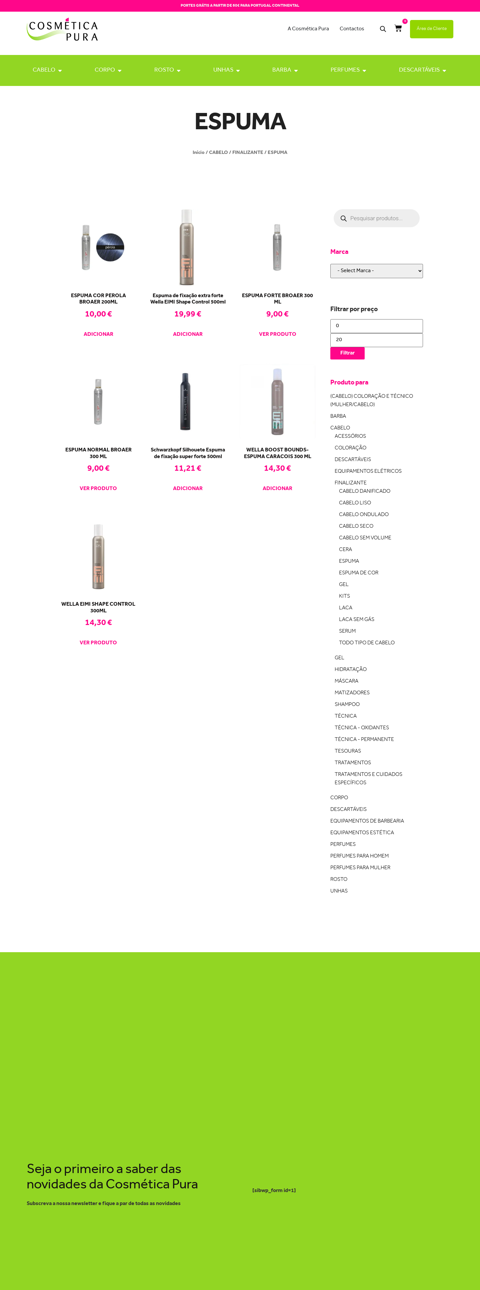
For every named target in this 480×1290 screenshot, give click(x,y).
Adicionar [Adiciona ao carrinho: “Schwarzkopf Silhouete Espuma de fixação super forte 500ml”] (188, 489)
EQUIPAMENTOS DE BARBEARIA (367, 821)
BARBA (281, 70)
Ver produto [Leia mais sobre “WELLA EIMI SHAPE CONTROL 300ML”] (98, 643)
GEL (344, 585)
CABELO (44, 70)
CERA (345, 550)
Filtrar (347, 353)
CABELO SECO (356, 526)
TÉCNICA (346, 716)
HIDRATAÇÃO (351, 670)
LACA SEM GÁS (356, 620)
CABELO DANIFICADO (364, 491)
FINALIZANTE (247, 152)
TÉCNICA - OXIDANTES (362, 728)
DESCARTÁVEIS (419, 70)
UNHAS (223, 70)
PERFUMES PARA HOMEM (359, 856)
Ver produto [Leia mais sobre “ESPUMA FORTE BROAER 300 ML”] (277, 335)
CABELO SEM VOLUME (365, 538)
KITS (344, 596)
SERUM (347, 631)
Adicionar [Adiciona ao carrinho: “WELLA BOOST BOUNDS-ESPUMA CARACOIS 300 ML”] (277, 489)
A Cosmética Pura (308, 29)
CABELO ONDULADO (364, 515)
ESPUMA (349, 561)
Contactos (352, 29)
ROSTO (164, 70)
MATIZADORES (352, 693)
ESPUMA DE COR (358, 573)
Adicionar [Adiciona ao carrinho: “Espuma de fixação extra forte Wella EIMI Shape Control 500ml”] (188, 335)
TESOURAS (348, 751)
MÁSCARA (346, 681)
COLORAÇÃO (350, 448)
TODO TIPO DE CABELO (367, 643)
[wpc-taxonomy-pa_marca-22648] (376, 271)
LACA (345, 608)
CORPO (105, 70)
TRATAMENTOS (353, 763)
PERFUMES (345, 70)
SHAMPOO (347, 705)
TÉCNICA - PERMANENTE (364, 740)
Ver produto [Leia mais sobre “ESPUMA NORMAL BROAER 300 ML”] (98, 489)
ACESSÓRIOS (350, 436)
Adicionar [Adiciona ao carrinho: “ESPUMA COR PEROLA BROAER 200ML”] (98, 335)
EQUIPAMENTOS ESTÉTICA (362, 833)
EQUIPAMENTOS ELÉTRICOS (368, 471)
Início (199, 152)
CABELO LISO (355, 503)
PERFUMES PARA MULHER (360, 868)
